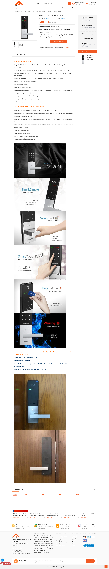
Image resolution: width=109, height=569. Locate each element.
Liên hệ (73, 545)
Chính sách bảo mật (60, 545)
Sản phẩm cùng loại (18, 489)
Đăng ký (83, 2)
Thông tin (74, 540)
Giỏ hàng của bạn (92, 2)
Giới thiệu (74, 538)
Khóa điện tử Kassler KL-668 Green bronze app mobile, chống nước (53, 515)
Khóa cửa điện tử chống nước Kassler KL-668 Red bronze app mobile (37, 515)
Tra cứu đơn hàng (76, 542)
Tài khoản (77, 4)
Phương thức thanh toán (61, 538)
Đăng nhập (77, 2)
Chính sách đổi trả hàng (61, 542)
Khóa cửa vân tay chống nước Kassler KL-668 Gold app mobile (71, 515)
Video (73, 543)
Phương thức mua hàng (61, 536)
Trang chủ (74, 536)
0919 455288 (66, 47)
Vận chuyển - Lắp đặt (60, 540)
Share (40, 49)
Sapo (65, 567)
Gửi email (90, 561)
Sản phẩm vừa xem (85, 52)
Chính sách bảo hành (60, 543)
